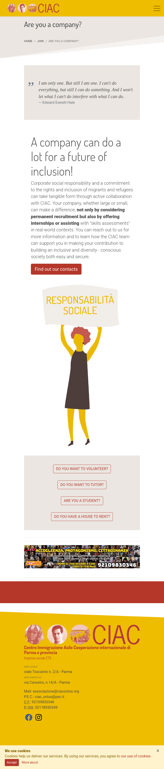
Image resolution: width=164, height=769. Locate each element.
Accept (12, 762)
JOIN (40, 41)
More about (30, 762)
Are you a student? (82, 500)
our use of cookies (136, 756)
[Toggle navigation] (157, 8)
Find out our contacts (56, 269)
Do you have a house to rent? (82, 516)
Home (28, 41)
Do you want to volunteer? (82, 469)
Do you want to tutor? (82, 485)
